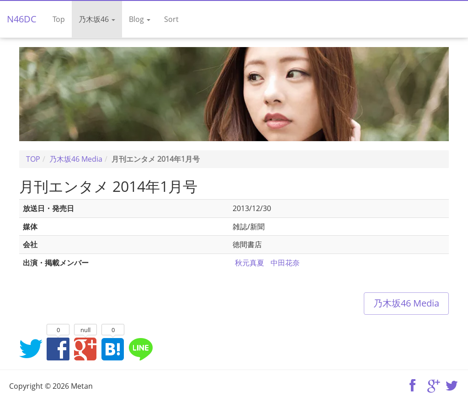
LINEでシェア (140, 348)
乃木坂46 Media (406, 303)
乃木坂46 (97, 19)
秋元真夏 (249, 263)
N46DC (22, 19)
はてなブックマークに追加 (112, 348)
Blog (139, 19)
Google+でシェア (85, 348)
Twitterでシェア (30, 348)
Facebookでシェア (58, 348)
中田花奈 (285, 263)
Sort (171, 19)
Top (59, 19)
